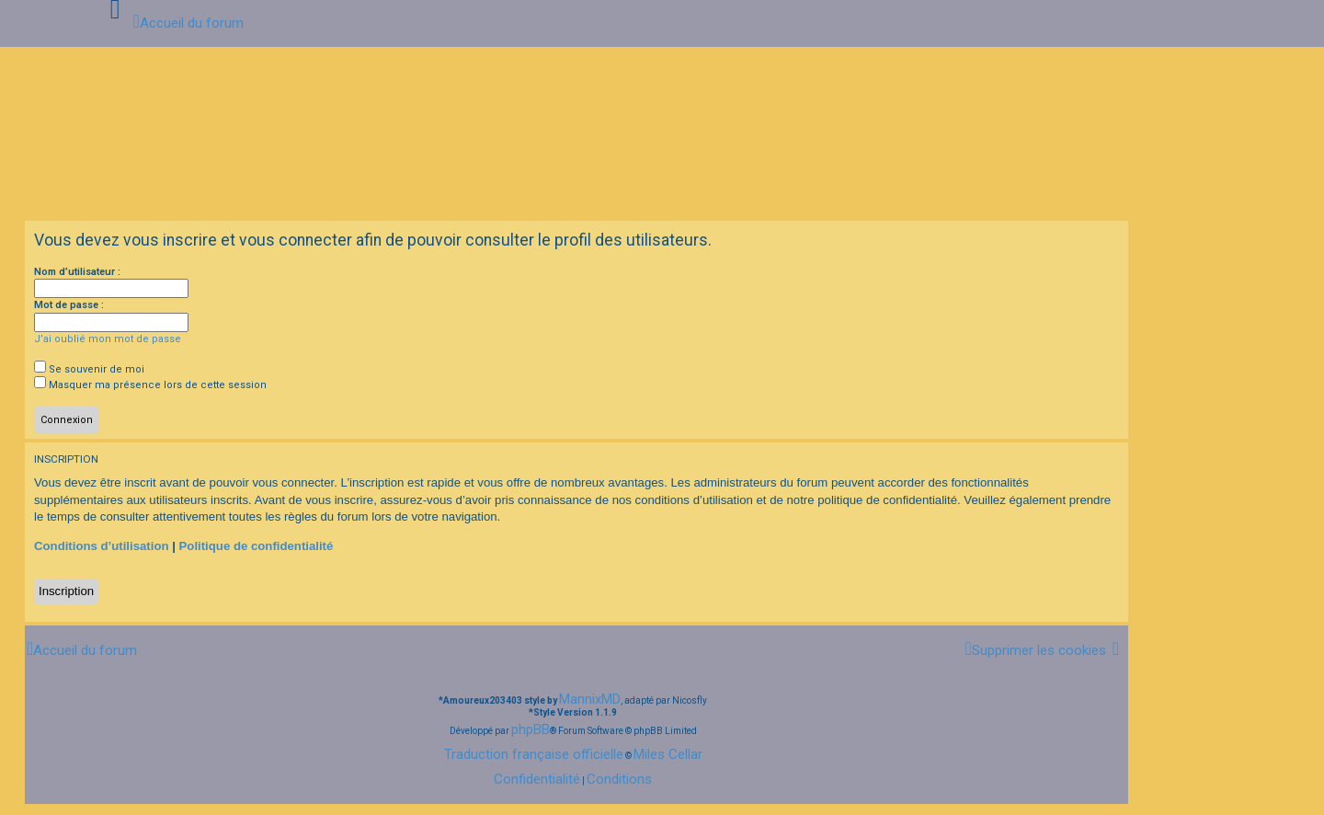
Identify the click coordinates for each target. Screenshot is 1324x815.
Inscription (66, 591)
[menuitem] (1034, 650)
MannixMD (590, 699)
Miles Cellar (667, 754)
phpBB (530, 729)
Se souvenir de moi (89, 369)
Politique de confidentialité (256, 546)
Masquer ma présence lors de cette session (150, 385)
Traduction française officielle (533, 754)
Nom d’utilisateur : (77, 272)
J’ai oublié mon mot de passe (107, 339)
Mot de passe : (69, 305)
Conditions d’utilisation (101, 546)
